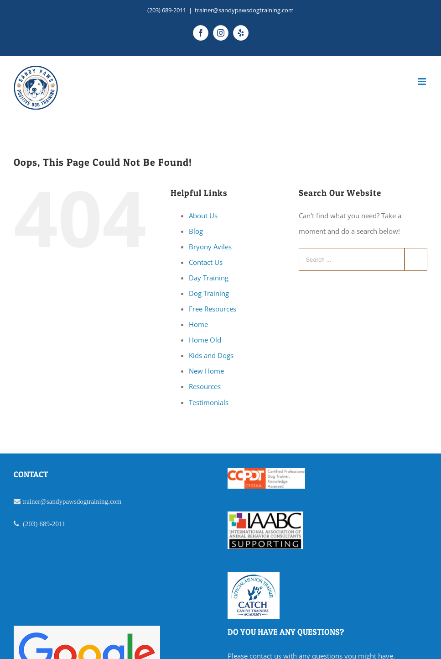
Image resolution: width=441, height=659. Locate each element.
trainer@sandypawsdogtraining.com (244, 10)
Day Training (208, 277)
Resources (205, 386)
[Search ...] (352, 259)
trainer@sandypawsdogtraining (65, 501)
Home (198, 324)
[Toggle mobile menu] (422, 81)
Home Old (205, 339)
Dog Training (209, 293)
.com (115, 501)
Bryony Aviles (210, 246)
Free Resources (212, 308)
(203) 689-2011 (166, 10)
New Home (206, 370)
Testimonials (208, 402)
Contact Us (206, 262)
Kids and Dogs (211, 355)
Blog (196, 231)
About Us (203, 215)
